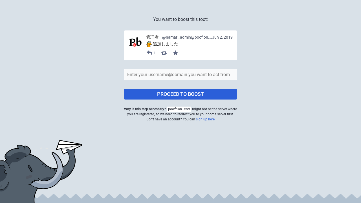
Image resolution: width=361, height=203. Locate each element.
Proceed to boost (180, 94)
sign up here (205, 119)
